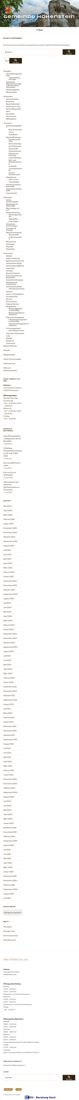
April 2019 (7, 863)
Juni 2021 (7, 753)
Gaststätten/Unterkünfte (14, 190)
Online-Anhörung (13, 258)
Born (8, 111)
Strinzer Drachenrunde (14, 174)
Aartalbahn (13, 135)
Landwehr (13, 166)
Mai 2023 (7, 665)
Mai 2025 (7, 559)
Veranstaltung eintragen (14, 78)
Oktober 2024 (9, 590)
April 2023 (7, 669)
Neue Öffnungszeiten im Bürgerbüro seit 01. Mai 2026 (12, 438)
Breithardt (10, 102)
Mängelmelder (9, 355)
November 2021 (10, 731)
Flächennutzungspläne (15, 317)
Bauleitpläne (11, 306)
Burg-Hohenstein (13, 104)
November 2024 (10, 585)
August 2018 (8, 894)
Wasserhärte (14, 235)
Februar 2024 (9, 625)
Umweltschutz (12, 297)
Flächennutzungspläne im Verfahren (19, 325)
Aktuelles (7, 71)
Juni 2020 (7, 806)
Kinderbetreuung (13, 213)
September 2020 (10, 792)
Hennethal (10, 114)
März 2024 (7, 621)
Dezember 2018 (9, 876)
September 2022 (10, 700)
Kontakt (6, 350)
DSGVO (9, 338)
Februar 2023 (9, 678)
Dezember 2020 (10, 779)
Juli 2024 (7, 603)
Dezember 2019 (9, 828)
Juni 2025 (7, 555)
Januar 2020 (8, 823)
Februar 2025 (9, 572)
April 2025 (7, 563)
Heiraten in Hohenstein (15, 333)
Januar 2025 (8, 577)
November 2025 (10, 533)
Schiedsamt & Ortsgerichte (11, 283)
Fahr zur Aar (13, 179)
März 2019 (7, 867)
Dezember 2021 (9, 726)
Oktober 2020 (9, 788)
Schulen (9, 292)
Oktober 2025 (9, 537)
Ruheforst (10, 341)
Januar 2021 (8, 775)
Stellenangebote (12, 90)
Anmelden (7, 927)
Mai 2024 (7, 612)
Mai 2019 (7, 859)
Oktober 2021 (9, 735)
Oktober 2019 (9, 836)
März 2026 (7, 515)
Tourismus (7, 123)
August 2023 (8, 651)
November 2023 (10, 638)
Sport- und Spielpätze (15, 294)
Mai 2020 (7, 810)
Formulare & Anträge (11, 229)
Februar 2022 (9, 718)
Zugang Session (12, 304)
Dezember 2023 (10, 634)
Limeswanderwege (15, 169)
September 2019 (10, 841)
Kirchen (9, 299)
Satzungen (10, 244)
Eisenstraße (13, 149)
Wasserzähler (11, 92)
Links (8, 336)
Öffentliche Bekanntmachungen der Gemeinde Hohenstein (13, 84)
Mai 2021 (7, 757)
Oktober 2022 (9, 696)
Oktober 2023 (9, 643)
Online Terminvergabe (12, 201)
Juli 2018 (7, 898)
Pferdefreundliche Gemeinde (13, 185)
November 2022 (10, 691)
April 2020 (7, 814)
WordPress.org (9, 940)
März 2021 (7, 766)
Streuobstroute (15, 151)
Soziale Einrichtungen (14, 280)
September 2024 (10, 594)
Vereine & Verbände (14, 287)
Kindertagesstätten (15, 215)
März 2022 (7, 713)
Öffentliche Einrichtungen (11, 225)
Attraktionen (11, 177)
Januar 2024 (8, 629)
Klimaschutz (11, 242)
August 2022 (8, 704)
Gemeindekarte (12, 99)
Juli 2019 (7, 850)
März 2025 (7, 568)
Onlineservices (9, 364)
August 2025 (8, 546)
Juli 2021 (7, 748)
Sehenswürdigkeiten (14, 127)
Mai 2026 (7, 506)
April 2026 (7, 510)
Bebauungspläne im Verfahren (17, 314)
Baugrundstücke (10, 346)
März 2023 (7, 673)
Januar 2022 (8, 722)
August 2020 (8, 797)
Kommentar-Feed (10, 936)
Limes (11, 132)
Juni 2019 (7, 854)
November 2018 (10, 881)
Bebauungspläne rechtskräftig (15, 309)
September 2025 (10, 541)
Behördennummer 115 (15, 261)
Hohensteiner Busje (14, 263)
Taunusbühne (14, 182)
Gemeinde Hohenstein (39, 17)
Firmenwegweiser (13, 328)
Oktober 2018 (9, 885)
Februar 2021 (8, 770)
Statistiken (10, 249)
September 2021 (10, 740)
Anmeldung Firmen (16, 331)
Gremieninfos (11, 302)
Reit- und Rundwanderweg (15, 162)
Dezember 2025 (10, 528)
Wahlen (9, 256)
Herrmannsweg (15, 144)
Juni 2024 (7, 607)
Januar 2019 (8, 872)
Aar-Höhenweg (15, 146)
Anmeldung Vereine (16, 289)
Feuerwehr (10, 268)
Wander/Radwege (13, 137)
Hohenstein (8, 97)
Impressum (10, 343)
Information (8, 253)
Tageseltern (13, 219)
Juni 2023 (7, 660)
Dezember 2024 (10, 581)
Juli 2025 (7, 550)
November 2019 (10, 832)
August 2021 (8, 744)
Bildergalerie (11, 119)
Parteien (9, 271)
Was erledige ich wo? (12, 209)
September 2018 (10, 889)
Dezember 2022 (10, 687)
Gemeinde (7, 197)
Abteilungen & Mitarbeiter (12, 205)
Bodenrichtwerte (13, 273)
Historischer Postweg (14, 154)
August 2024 (8, 599)
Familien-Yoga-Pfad (15, 140)
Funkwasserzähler (15, 238)
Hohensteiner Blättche (15, 266)
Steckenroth (11, 116)
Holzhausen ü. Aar (13, 107)
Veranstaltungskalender (14, 74)
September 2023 (10, 647)
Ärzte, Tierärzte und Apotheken (14, 276)
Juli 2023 (7, 656)
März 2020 (7, 819)
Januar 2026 (8, 524)
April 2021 (7, 762)
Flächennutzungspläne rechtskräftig (18, 320)
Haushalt (9, 247)
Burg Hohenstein (15, 130)
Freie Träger (13, 221)
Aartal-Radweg (15, 158)
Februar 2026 (9, 519)
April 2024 (7, 616)
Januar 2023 (8, 682)
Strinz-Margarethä (13, 109)
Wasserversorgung (13, 233)
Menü (39, 30)
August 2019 (8, 845)
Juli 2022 (7, 709)
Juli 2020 (7, 801)
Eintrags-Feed (9, 931)
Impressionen (11, 193)
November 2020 (10, 784)
